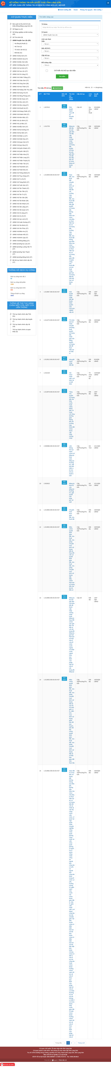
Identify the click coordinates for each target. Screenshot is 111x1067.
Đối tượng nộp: (47, 62)
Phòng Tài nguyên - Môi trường (91, 10)
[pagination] (92, 87)
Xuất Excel (57, 88)
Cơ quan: (45, 32)
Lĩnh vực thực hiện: (46, 40)
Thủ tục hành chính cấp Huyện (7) (22, 320)
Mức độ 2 (64, 358)
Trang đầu (58, 1043)
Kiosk (76, 10)
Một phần (64, 106)
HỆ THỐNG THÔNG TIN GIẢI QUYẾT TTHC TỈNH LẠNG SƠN (35, 3)
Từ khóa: (45, 24)
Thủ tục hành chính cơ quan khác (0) (22, 330)
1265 (12, 284)
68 (11, 278)
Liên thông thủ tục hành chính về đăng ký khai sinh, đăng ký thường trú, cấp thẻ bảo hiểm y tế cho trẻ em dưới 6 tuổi (72, 460)
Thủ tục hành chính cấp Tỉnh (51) (22, 315)
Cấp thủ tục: (46, 55)
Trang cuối (81, 1043)
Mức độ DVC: (46, 48)
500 (11, 290)
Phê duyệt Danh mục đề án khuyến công (71, 112)
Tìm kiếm (62, 76)
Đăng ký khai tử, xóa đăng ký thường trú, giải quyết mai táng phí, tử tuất (71, 493)
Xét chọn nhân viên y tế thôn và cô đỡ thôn (72, 378)
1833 (12, 295)
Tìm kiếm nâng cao (46, 17)
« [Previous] (64, 1043)
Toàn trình (64, 391)
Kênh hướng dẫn (64, 10)
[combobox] (70, 35)
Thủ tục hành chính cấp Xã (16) (21, 325)
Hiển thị (87, 87)
